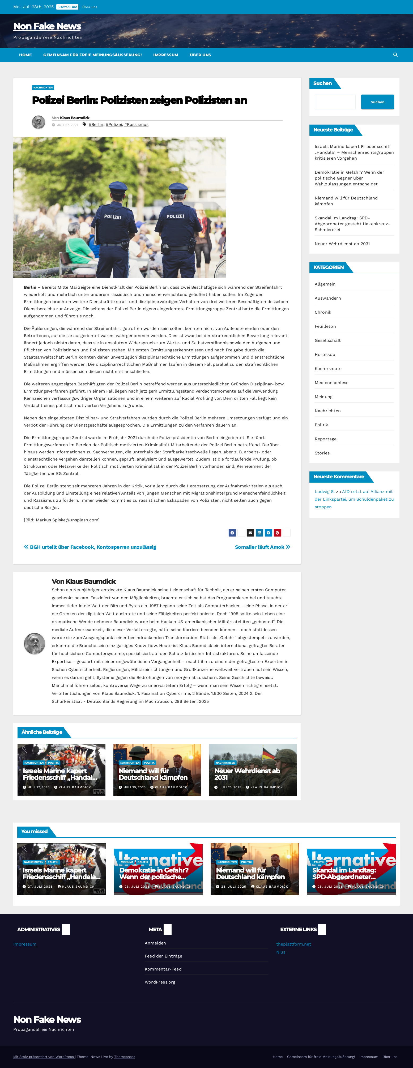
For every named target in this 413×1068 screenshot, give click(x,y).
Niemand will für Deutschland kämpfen (153, 774)
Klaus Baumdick (74, 118)
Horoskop (325, 354)
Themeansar (124, 1057)
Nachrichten (43, 87)
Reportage (326, 438)
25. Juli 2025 (234, 886)
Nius (280, 952)
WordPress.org (160, 982)
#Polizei (114, 124)
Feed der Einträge (163, 956)
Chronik (323, 312)
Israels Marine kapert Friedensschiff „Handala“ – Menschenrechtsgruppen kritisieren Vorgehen (354, 152)
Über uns (89, 7)
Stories (322, 453)
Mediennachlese (332, 382)
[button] (395, 54)
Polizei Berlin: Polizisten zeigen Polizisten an (139, 100)
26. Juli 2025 (138, 886)
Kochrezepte (328, 368)
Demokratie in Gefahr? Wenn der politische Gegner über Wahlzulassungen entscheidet (349, 178)
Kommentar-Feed (163, 969)
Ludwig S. (325, 491)
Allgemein (325, 284)
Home (25, 55)
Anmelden (155, 943)
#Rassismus (136, 124)
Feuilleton (325, 326)
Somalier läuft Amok (263, 547)
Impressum (165, 55)
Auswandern (328, 298)
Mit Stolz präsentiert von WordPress (44, 1057)
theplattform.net (293, 944)
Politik (53, 762)
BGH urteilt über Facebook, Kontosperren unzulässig (90, 547)
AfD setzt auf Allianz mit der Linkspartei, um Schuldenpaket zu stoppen (354, 499)
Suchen (322, 83)
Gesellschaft (328, 340)
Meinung (324, 396)
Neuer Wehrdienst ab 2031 (247, 774)
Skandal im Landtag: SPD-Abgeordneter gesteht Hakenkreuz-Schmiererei (352, 223)
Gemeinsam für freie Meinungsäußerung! (92, 55)
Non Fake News (46, 26)
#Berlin (96, 124)
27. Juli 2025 (41, 886)
